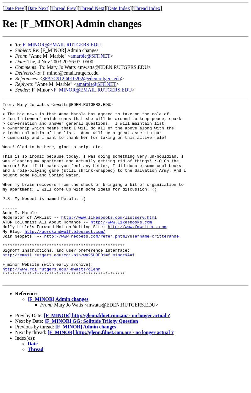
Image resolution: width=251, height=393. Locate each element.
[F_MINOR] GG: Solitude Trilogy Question (91, 356)
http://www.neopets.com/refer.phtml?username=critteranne (111, 263)
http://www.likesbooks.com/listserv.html (109, 241)
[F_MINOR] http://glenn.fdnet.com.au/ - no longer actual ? (107, 351)
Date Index (119, 8)
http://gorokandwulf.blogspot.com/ (64, 257)
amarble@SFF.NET (90, 56)
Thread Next (91, 8)
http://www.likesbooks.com (121, 246)
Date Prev (14, 8)
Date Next (38, 8)
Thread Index (146, 8)
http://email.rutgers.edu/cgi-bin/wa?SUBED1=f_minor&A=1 (69, 286)
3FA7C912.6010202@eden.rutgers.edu (81, 78)
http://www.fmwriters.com (137, 252)
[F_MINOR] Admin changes (58, 335)
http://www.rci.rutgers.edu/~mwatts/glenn (51, 303)
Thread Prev (63, 8)
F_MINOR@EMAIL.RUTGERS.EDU (62, 44)
